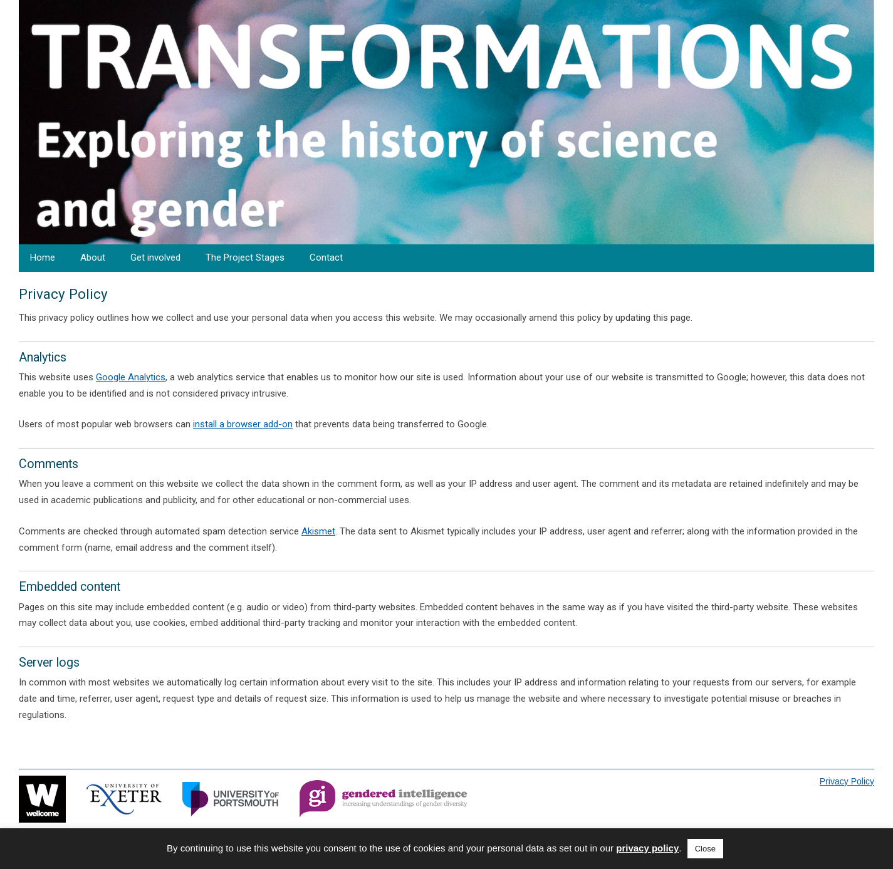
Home (42, 257)
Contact (326, 257)
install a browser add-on (243, 424)
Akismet (318, 531)
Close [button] (705, 848)
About (92, 257)
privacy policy (647, 848)
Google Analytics (130, 377)
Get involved (155, 257)
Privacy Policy (847, 781)
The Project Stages (245, 257)
